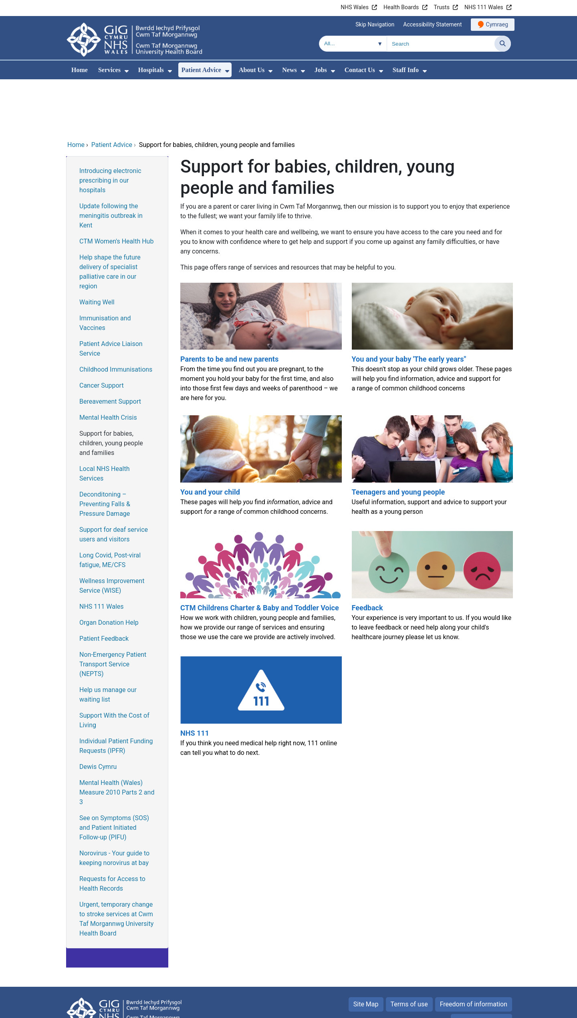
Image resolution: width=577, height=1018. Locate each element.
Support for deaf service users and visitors (113, 480)
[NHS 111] (260, 656)
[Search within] (353, 44)
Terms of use (409, 950)
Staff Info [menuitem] (406, 69)
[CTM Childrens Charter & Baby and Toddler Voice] (260, 535)
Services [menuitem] (109, 69)
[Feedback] (431, 535)
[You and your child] (260, 415)
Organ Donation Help (109, 568)
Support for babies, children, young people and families (111, 388)
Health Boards (401, 7)
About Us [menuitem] (251, 69)
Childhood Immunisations (115, 315)
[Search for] (441, 44)
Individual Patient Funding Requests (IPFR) (116, 691)
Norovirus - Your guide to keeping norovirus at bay (114, 803)
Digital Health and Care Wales (460, 1008)
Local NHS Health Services (104, 419)
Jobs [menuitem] (321, 69)
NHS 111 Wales (483, 7)
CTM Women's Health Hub (116, 187)
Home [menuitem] (79, 69)
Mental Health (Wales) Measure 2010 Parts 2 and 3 (116, 737)
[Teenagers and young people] (431, 415)
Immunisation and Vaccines (105, 268)
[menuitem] (126, 71)
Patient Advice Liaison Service (111, 294)
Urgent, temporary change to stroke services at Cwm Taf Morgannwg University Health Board (116, 864)
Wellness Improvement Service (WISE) (111, 531)
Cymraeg (497, 24)
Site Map (366, 950)
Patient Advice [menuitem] (201, 69)
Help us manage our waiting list (108, 640)
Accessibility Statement (432, 24)
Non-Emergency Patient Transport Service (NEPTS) (112, 609)
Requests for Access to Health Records (112, 829)
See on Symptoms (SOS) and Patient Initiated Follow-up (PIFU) (114, 773)
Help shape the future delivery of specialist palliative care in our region (110, 217)
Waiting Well (97, 247)
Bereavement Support (110, 347)
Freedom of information (473, 950)
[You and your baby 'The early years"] (431, 290)
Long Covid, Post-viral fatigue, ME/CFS (110, 505)
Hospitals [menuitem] (151, 69)
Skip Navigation (374, 24)
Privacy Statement (481, 966)
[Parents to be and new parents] (260, 290)
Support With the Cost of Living (114, 665)
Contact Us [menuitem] (360, 69)
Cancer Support (101, 331)
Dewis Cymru (98, 712)
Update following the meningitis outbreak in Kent (111, 161)
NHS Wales (355, 7)
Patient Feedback (104, 584)
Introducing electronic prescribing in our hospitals (110, 126)
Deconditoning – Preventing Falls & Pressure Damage (104, 449)
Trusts (442, 7)
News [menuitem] (289, 69)
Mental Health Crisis (108, 363)
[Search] (502, 44)
